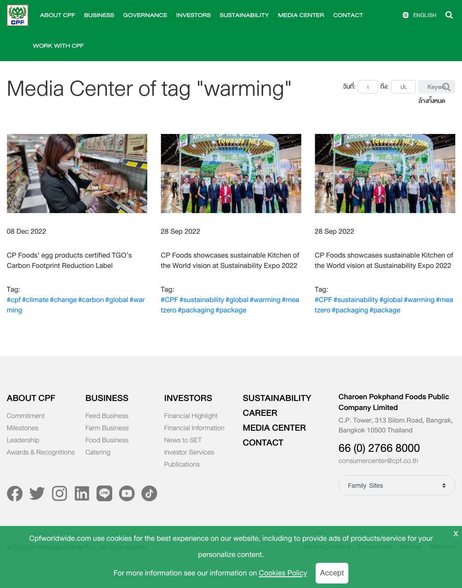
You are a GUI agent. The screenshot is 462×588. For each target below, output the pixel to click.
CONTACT (348, 15)
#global (116, 300)
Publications (182, 465)
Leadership (23, 440)
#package (231, 310)
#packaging (196, 310)
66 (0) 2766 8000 (379, 448)
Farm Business (106, 428)
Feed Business (106, 416)
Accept (332, 573)
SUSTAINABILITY (244, 15)
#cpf (14, 300)
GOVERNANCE (145, 15)
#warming (265, 300)
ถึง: (384, 86)
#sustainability (202, 300)
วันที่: (349, 86)
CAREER (260, 413)
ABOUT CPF (57, 15)
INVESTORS (193, 15)
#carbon (91, 300)
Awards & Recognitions (41, 453)
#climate (35, 300)
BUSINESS (99, 15)
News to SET (183, 440)
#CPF (169, 300)
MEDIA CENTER (301, 15)
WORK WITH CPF (58, 46)
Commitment (25, 416)
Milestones (23, 428)
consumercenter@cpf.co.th (378, 461)
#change (63, 300)
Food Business (106, 440)
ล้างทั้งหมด (431, 101)
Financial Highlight (191, 416)
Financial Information (194, 428)
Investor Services (189, 453)
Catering (97, 453)
